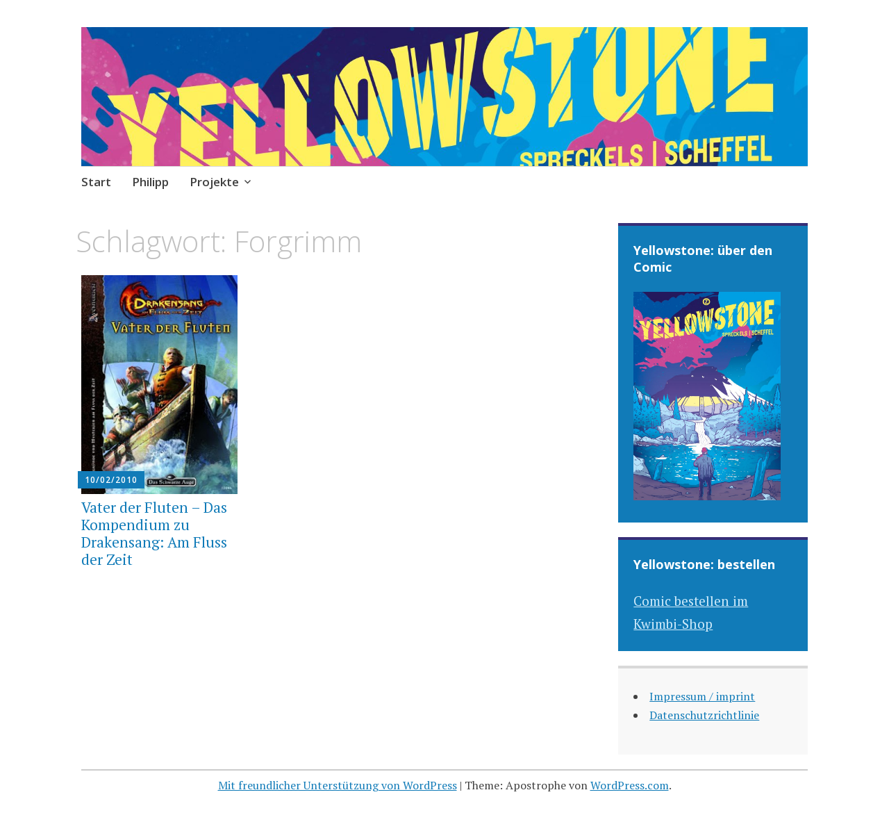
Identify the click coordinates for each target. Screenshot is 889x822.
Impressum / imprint (702, 696)
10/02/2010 (111, 480)
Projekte (214, 182)
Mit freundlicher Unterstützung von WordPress (337, 785)
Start (96, 182)
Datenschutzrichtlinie (704, 715)
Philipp (150, 182)
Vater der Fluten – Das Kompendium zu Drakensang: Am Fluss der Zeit (154, 534)
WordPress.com (629, 785)
